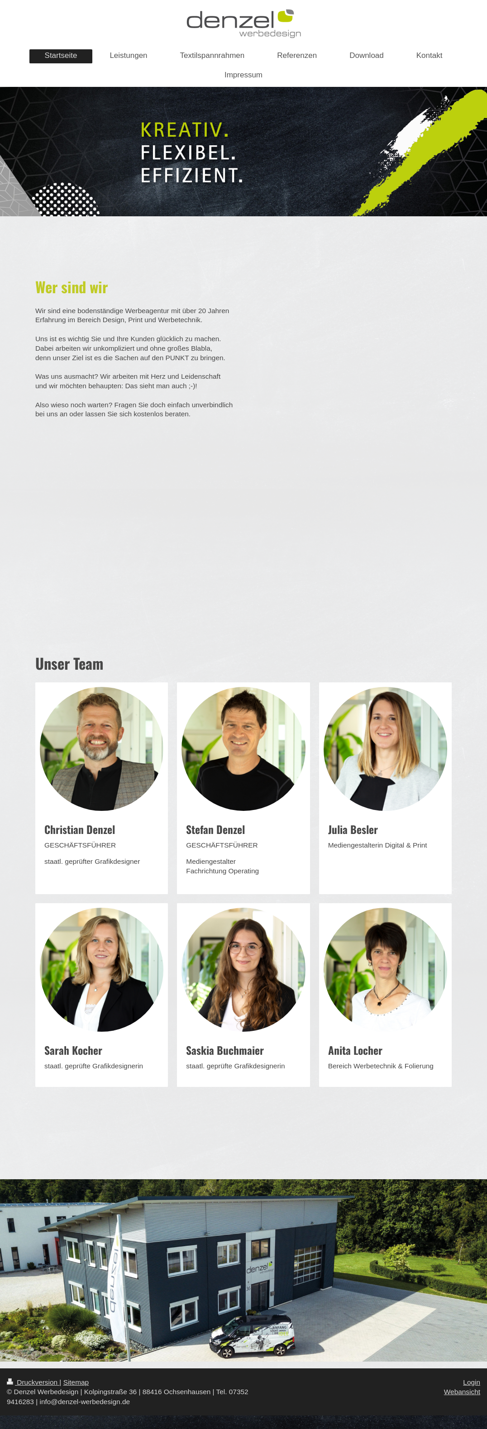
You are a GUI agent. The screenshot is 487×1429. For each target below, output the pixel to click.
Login (471, 1382)
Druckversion (33, 1382)
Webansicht (462, 1392)
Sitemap (76, 1382)
